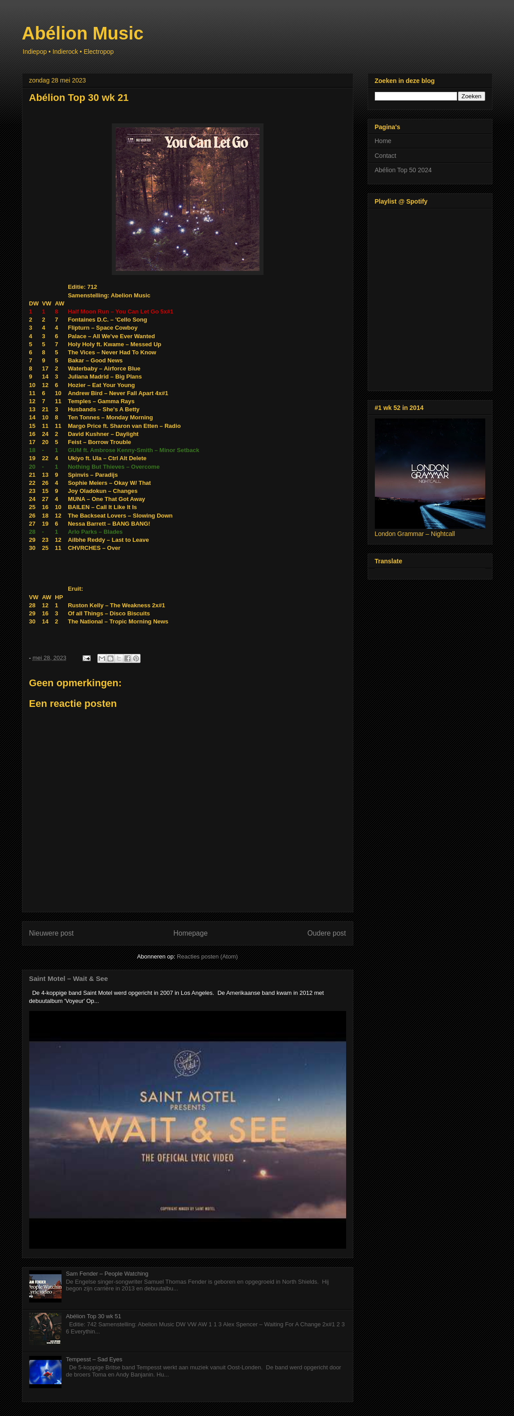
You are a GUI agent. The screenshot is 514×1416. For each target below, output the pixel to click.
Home (383, 140)
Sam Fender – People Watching (107, 1273)
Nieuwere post (51, 933)
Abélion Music (83, 33)
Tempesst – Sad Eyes (94, 1359)
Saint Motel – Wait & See (68, 978)
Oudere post (327, 933)
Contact (385, 155)
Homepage (190, 933)
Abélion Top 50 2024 (403, 170)
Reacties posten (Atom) (207, 956)
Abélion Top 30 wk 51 (93, 1316)
